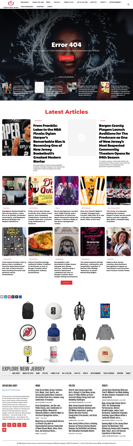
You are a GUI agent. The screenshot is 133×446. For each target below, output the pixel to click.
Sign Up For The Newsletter (11, 390)
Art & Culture (115, 83)
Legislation (72, 420)
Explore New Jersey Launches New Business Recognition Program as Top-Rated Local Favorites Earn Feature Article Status (118, 266)
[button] (128, 4)
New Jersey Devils (114, 208)
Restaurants (7, 259)
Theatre (49, 83)
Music (57, 208)
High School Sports (108, 420)
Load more (66, 282)
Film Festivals (86, 208)
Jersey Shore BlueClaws (110, 400)
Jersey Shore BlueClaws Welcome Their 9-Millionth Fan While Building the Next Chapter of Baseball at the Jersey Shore (115, 393)
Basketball (17, 83)
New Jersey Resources (76, 402)
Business (82, 83)
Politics (71, 433)
